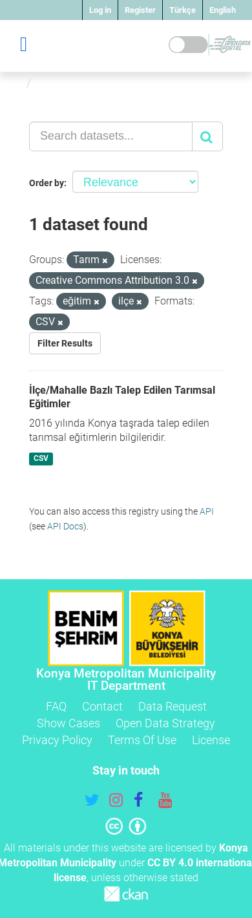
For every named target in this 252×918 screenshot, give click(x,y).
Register (140, 10)
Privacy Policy (57, 740)
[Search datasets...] (111, 136)
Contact (102, 706)
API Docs (65, 526)
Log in (100, 10)
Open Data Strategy (165, 723)
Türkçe (182, 10)
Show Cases (68, 723)
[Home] (15, 83)
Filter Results (64, 343)
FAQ (56, 706)
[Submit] (207, 136)
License (211, 740)
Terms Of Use (142, 740)
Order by (46, 183)
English (222, 10)
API (207, 511)
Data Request (172, 706)
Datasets (60, 83)
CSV (41, 458)
